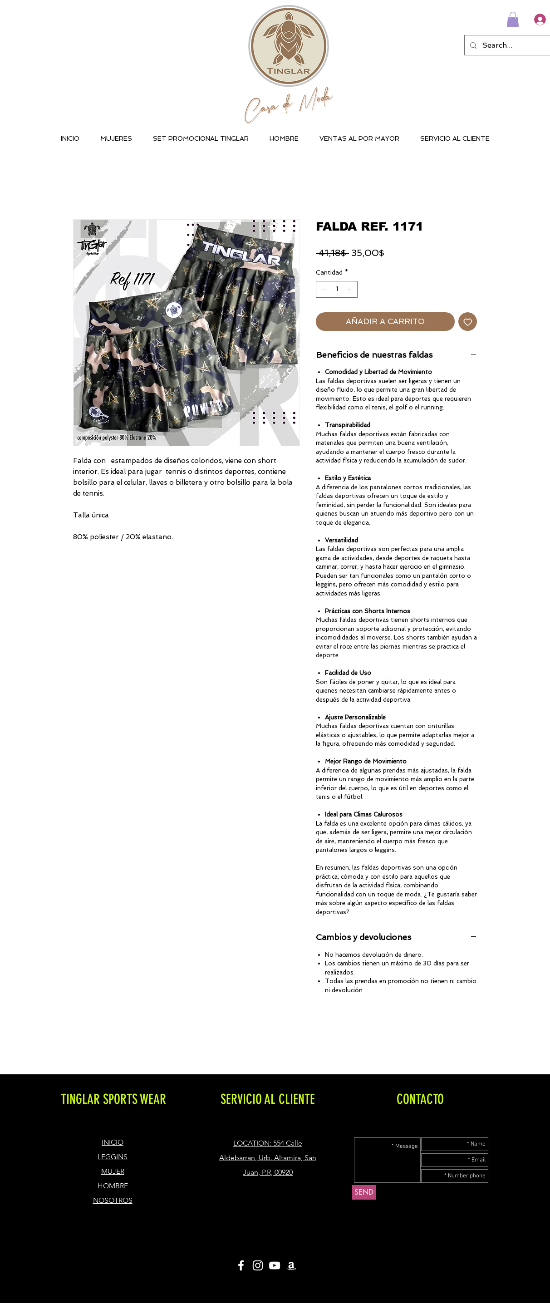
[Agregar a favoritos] (467, 321)
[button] (512, 19)
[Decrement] (323, 289)
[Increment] (350, 289)
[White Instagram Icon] (258, 1265)
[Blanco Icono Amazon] (291, 1265)
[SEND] (364, 1192)
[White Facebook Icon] (241, 1265)
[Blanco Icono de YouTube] (274, 1265)
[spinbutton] (337, 289)
